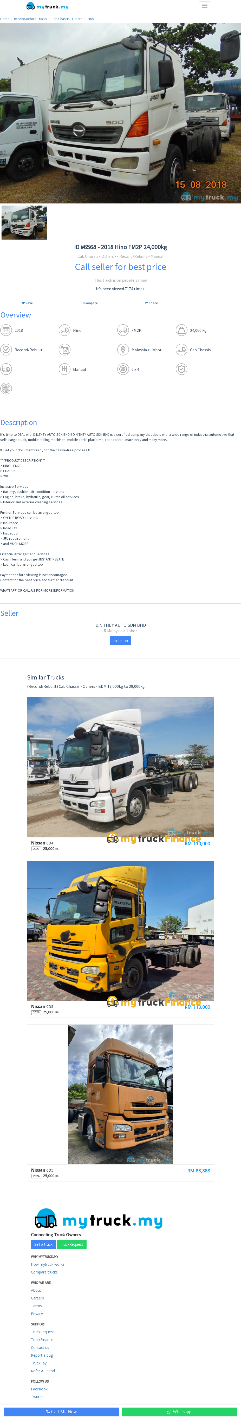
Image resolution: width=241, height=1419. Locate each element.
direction (120, 640)
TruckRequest (71, 1244)
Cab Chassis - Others (66, 19)
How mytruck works (47, 1264)
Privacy (37, 1313)
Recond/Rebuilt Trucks (30, 19)
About (36, 1290)
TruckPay (39, 1363)
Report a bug (42, 1355)
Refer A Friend (43, 1370)
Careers (37, 1298)
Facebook (39, 1389)
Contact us (40, 1347)
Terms (36, 1305)
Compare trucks (44, 1272)
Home (4, 19)
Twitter (37, 1396)
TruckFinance (42, 1339)
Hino (90, 19)
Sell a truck (43, 1244)
